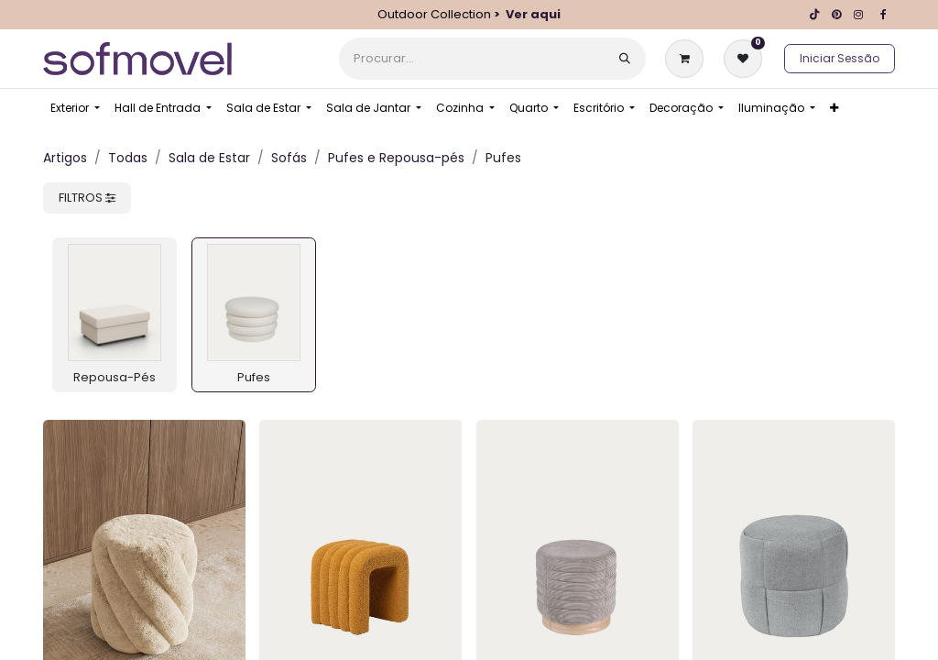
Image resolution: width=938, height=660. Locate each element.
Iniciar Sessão (839, 58)
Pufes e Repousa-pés (396, 157)
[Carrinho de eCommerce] (687, 58)
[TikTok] (814, 15)
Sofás (289, 157)
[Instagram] (858, 15)
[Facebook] (883, 15)
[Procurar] (625, 59)
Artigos (65, 157)
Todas (127, 157)
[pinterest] (836, 15)
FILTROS (87, 197)
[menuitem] (75, 108)
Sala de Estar (209, 157)
